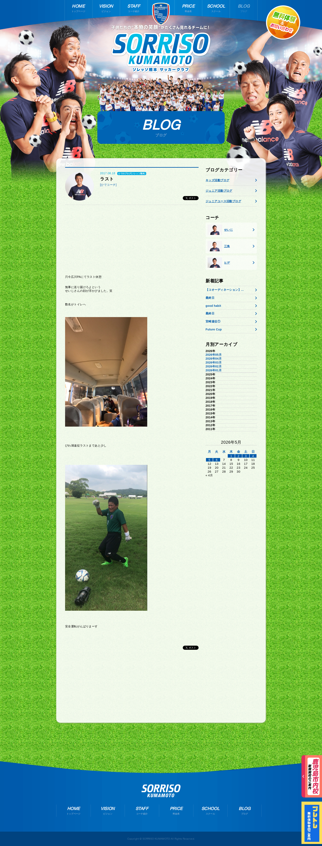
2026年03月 (214, 362)
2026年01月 (214, 370)
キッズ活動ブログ (217, 180)
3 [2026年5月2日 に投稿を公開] (246, 456)
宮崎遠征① (213, 321)
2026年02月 (214, 366)
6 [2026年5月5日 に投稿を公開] (217, 460)
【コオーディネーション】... (225, 289)
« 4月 (209, 475)
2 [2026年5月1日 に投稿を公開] (238, 456)
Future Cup (214, 329)
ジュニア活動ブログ (219, 190)
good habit (213, 305)
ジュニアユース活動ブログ (223, 201)
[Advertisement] (132, 240)
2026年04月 (214, 358)
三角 (219, 246)
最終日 (210, 297)
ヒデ (219, 262)
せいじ (220, 230)
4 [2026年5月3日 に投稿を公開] (253, 456)
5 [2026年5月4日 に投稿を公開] (209, 460)
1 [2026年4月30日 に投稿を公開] (231, 456)
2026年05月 (214, 354)
